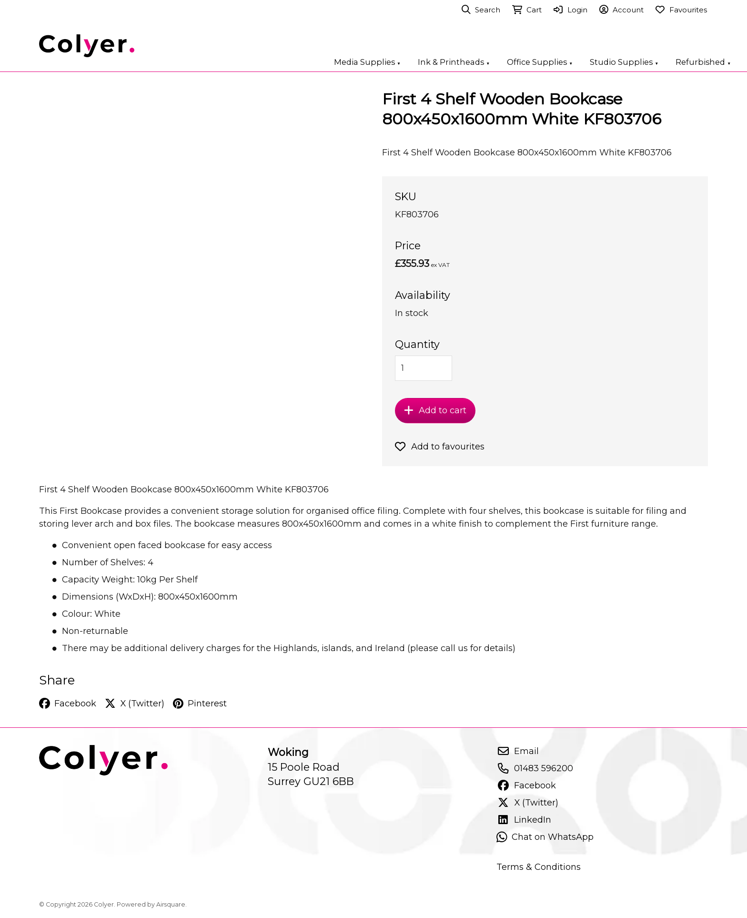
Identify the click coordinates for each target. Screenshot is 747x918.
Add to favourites (440, 446)
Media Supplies (367, 62)
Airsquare (170, 904)
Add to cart (435, 410)
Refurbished (703, 62)
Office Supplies (540, 62)
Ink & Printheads (454, 62)
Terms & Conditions (538, 866)
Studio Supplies (624, 62)
